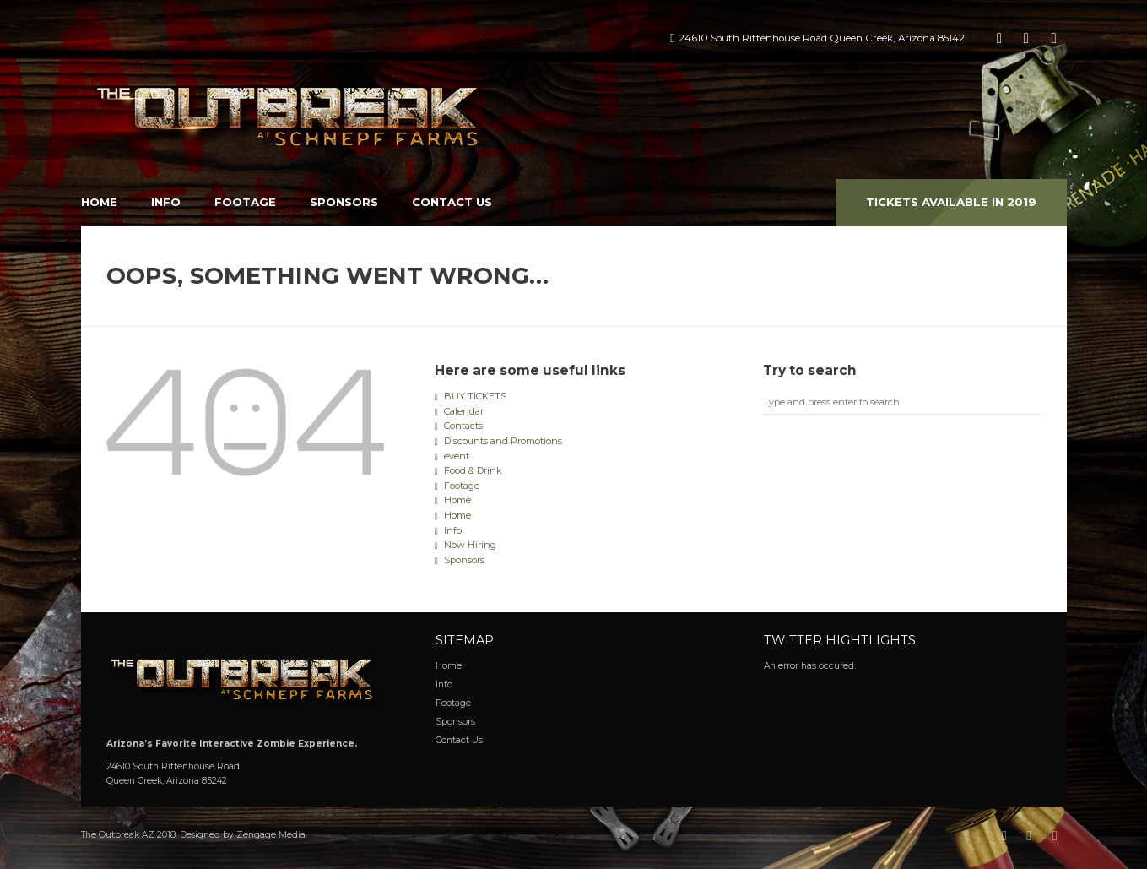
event (456, 456)
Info (166, 202)
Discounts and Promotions (503, 441)
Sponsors (344, 202)
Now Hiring (470, 545)
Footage (245, 202)
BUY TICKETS (475, 396)
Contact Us (452, 202)
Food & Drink (473, 470)
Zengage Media (271, 834)
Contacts (463, 426)
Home (99, 202)
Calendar (464, 411)
